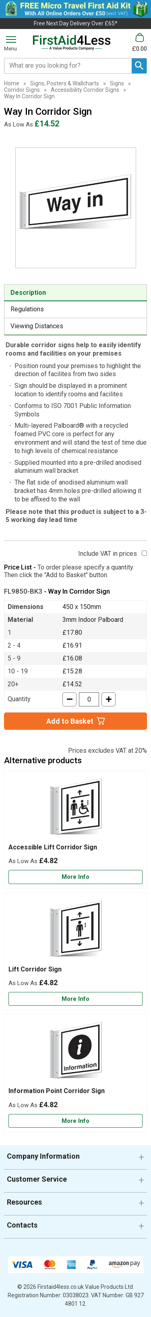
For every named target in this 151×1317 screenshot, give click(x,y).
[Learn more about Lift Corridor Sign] (75, 999)
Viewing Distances (36, 326)
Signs (117, 83)
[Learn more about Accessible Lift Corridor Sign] (75, 877)
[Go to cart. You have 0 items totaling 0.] (139, 42)
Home (11, 83)
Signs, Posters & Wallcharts (64, 83)
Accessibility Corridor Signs (85, 90)
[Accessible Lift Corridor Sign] (75, 829)
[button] (75, 1159)
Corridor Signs (22, 90)
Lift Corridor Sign (35, 969)
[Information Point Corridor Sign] (75, 1073)
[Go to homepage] (72, 42)
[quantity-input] (89, 699)
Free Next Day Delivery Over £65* (76, 23)
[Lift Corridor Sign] (75, 951)
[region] (75, 809)
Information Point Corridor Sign (56, 1091)
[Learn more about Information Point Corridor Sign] (75, 1121)
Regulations (27, 309)
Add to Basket (69, 721)
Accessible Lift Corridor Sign (52, 847)
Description (28, 292)
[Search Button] (139, 65)
